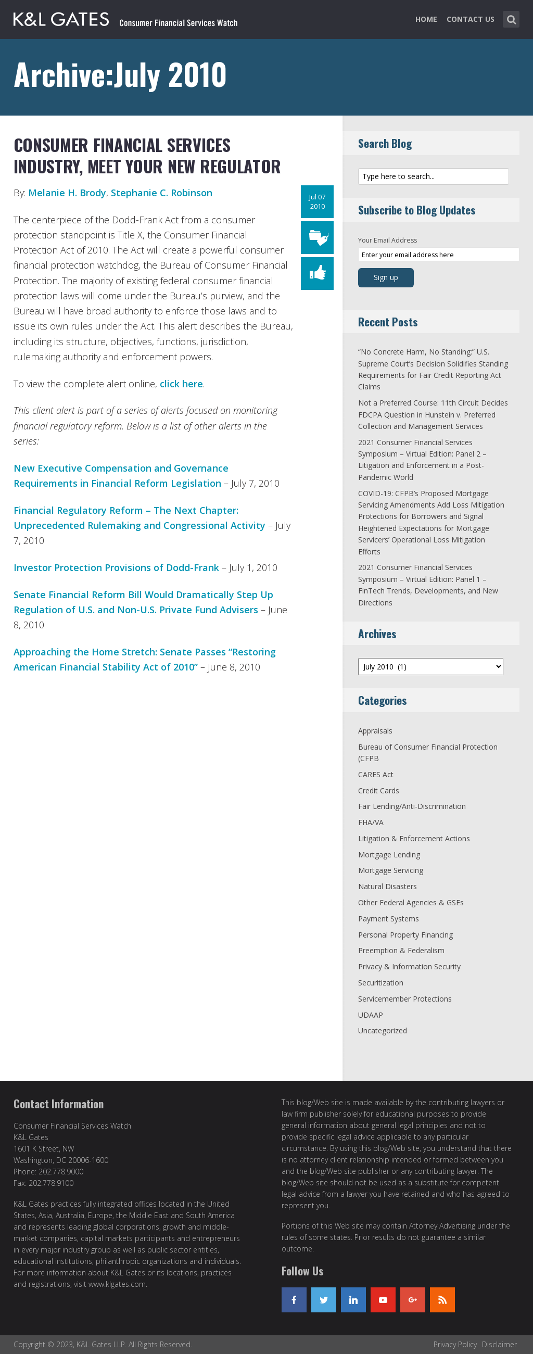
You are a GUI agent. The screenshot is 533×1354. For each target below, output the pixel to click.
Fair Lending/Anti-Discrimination (412, 806)
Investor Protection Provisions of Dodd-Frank (116, 567)
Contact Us (470, 19)
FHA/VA (371, 822)
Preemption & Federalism (401, 950)
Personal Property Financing (405, 935)
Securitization (380, 983)
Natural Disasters (387, 886)
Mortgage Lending (389, 854)
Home (426, 19)
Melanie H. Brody (67, 192)
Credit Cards (378, 790)
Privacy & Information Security (409, 966)
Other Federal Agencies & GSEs (411, 902)
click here (181, 383)
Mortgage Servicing (390, 870)
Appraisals (375, 731)
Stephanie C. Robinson (161, 192)
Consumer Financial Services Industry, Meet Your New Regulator (148, 155)
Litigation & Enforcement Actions (414, 838)
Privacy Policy (455, 1344)
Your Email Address (387, 240)
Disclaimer (499, 1344)
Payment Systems (388, 918)
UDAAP (370, 1015)
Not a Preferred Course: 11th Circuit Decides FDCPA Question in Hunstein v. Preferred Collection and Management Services (433, 414)
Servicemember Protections (405, 999)
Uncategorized (382, 1030)
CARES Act (376, 774)
